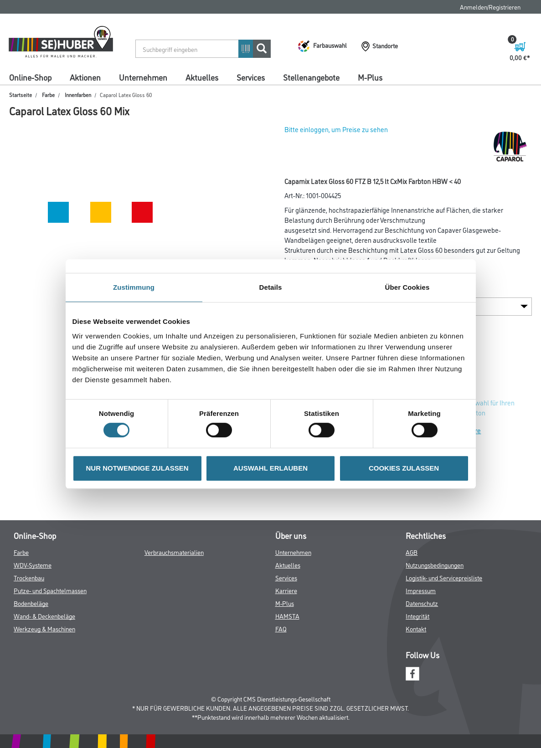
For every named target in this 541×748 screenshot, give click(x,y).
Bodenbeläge (31, 603)
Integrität (417, 615)
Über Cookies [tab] (407, 287)
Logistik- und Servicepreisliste (444, 577)
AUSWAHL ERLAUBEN (270, 468)
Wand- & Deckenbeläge (44, 615)
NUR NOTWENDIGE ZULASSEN (137, 468)
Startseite (20, 94)
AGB (411, 552)
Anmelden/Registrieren (490, 6)
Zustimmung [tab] (134, 287)
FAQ (281, 628)
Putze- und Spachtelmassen (50, 590)
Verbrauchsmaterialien (174, 552)
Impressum (421, 590)
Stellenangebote (311, 77)
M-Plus (370, 77)
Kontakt (416, 628)
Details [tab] (270, 287)
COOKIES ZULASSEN (404, 468)
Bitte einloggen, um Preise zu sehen (336, 129)
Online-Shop (30, 77)
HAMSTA (287, 615)
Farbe (48, 94)
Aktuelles (201, 77)
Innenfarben (78, 94)
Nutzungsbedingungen (435, 564)
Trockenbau (29, 577)
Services (251, 77)
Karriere (286, 590)
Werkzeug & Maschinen (44, 628)
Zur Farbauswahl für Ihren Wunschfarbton (478, 407)
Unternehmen (143, 77)
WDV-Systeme (33, 564)
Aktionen (85, 77)
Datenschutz (422, 603)
